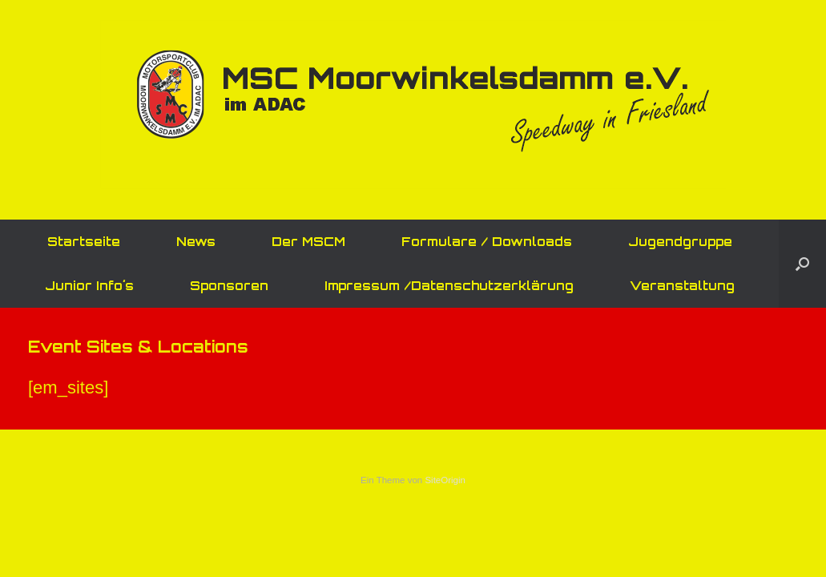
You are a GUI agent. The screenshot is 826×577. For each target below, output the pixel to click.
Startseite (83, 241)
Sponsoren (229, 285)
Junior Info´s (89, 285)
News (196, 241)
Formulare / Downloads (486, 241)
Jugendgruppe (680, 241)
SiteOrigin (445, 480)
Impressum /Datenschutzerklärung (449, 285)
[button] (802, 264)
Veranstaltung (682, 285)
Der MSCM (308, 241)
